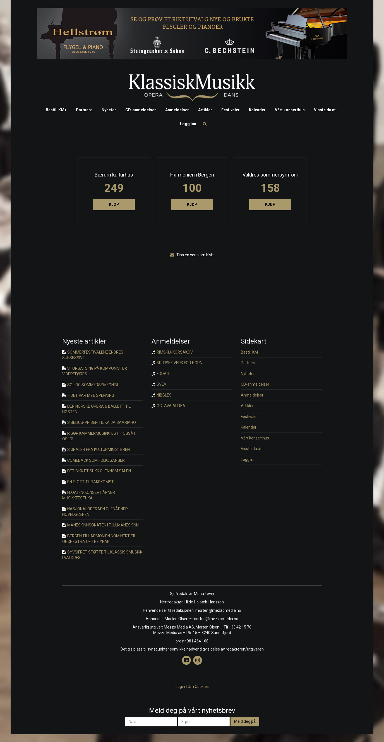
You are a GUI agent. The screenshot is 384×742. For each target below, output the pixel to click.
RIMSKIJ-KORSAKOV (172, 352)
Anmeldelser (177, 110)
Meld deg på (245, 721)
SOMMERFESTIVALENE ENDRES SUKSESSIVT (92, 355)
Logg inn (188, 124)
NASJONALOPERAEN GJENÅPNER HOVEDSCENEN (95, 512)
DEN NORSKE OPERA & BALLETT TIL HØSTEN (96, 409)
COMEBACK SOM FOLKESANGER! (94, 460)
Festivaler (230, 110)
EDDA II (160, 373)
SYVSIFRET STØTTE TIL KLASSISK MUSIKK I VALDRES (102, 555)
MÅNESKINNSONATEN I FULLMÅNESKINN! (101, 525)
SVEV (159, 384)
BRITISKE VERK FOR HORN (177, 363)
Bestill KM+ (56, 110)
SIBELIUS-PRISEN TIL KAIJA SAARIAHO (99, 422)
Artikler (205, 110)
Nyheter (109, 110)
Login (180, 686)
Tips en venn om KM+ (192, 255)
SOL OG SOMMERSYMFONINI (90, 385)
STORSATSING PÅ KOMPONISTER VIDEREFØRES (94, 371)
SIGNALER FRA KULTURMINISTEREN (96, 449)
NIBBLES (162, 395)
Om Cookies (198, 686)
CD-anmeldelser (140, 110)
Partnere (84, 110)
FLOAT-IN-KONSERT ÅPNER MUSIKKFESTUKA (88, 495)
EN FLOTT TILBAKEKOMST (88, 482)
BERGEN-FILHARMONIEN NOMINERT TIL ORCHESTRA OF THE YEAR (99, 539)
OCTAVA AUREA (168, 405)
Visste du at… (326, 110)
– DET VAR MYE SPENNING (88, 395)
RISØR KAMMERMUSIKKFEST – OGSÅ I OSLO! (98, 436)
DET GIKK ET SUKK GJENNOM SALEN (96, 471)
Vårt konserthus (290, 110)
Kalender (257, 110)
